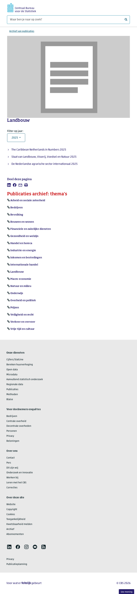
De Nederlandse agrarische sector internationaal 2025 (44, 164)
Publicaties (12, 389)
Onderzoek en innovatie (19, 473)
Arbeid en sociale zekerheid (27, 200)
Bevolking (16, 215)
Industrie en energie (23, 250)
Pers (8, 463)
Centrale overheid (16, 421)
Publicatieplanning (16, 564)
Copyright (11, 509)
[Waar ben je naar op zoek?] (68, 19)
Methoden (12, 394)
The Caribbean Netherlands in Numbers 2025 (38, 149)
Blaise (9, 399)
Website (11, 504)
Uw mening (126, 592)
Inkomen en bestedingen (26, 257)
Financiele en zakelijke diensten (30, 229)
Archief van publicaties (21, 31)
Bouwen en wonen (22, 222)
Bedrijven (16, 207)
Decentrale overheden (18, 426)
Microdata (11, 375)
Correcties (11, 488)
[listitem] (9, 185)
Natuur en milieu (20, 286)
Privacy (10, 436)
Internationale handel (24, 265)
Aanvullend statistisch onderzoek (24, 379)
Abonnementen (15, 534)
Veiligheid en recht (22, 315)
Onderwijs (16, 293)
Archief (10, 529)
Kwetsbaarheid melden (19, 524)
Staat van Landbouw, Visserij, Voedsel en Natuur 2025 (44, 157)
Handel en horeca (21, 243)
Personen (11, 431)
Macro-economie (20, 279)
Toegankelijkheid (15, 519)
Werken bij (12, 478)
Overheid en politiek (23, 300)
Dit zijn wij (12, 468)
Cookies (10, 514)
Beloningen (12, 441)
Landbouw (17, 272)
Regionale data (14, 384)
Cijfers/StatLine (14, 360)
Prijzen (14, 307)
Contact (10, 458)
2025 (15, 137)
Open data (12, 370)
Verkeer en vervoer (22, 322)
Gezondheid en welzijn (24, 236)
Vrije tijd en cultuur (22, 329)
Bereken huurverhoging (19, 365)
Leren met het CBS (16, 483)
